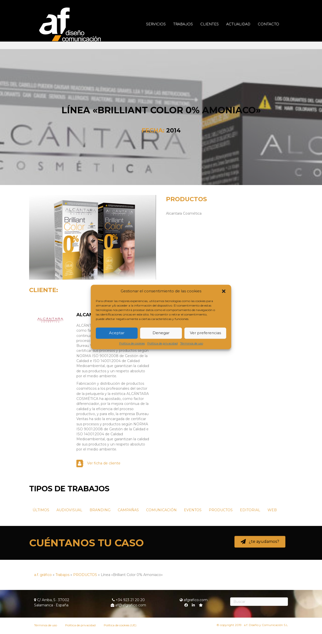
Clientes (214, 24)
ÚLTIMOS (41, 510)
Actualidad (243, 24)
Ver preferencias (205, 333)
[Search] (259, 601)
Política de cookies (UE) (120, 625)
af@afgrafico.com (128, 605)
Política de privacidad (162, 343)
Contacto (273, 24)
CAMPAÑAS (128, 510)
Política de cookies (132, 343)
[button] (223, 291)
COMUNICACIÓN (161, 510)
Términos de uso (191, 343)
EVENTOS (193, 510)
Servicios (161, 24)
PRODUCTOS (186, 199)
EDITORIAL (250, 510)
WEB (272, 510)
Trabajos (188, 24)
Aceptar (116, 333)
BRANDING (100, 510)
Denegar (161, 333)
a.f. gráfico (43, 574)
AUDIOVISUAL (69, 510)
